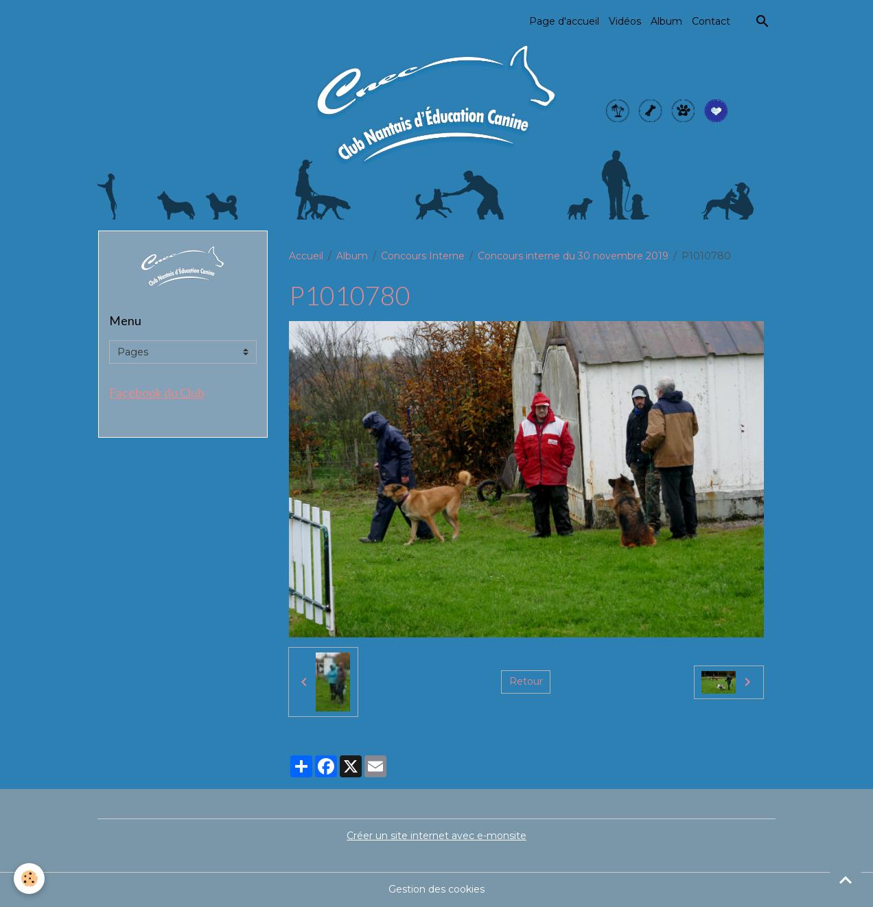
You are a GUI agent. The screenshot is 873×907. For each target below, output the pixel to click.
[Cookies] (29, 878)
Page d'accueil (564, 21)
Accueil (306, 256)
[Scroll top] (845, 879)
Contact (711, 21)
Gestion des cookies (436, 889)
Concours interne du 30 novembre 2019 (573, 256)
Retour (526, 681)
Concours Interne (423, 256)
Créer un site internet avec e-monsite (436, 835)
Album (666, 21)
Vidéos (625, 21)
